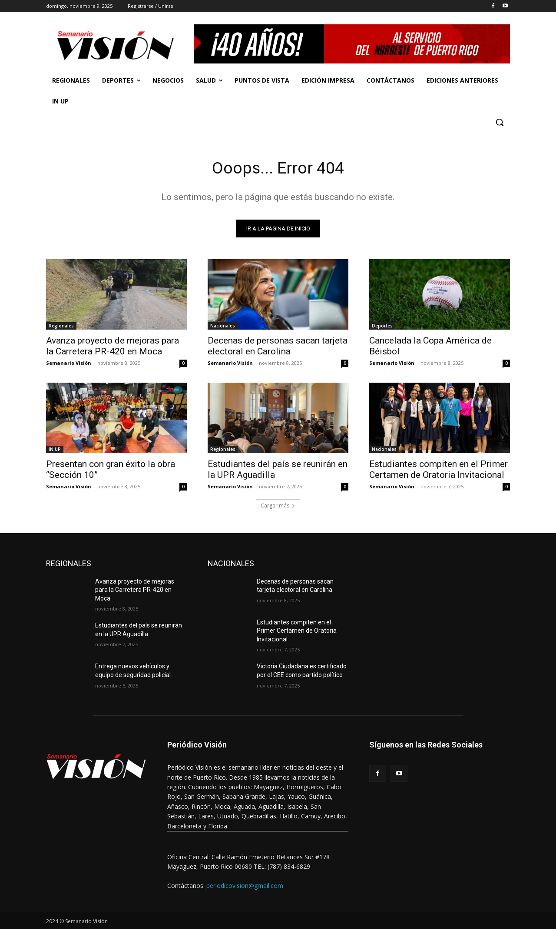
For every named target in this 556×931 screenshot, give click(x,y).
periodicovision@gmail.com (244, 887)
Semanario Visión (68, 364)
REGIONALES (68, 564)
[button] (499, 122)
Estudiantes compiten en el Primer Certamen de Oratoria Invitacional (438, 470)
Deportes (382, 327)
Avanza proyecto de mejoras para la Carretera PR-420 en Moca (112, 347)
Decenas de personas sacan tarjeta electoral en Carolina (278, 347)
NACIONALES (231, 564)
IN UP (55, 450)
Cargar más (278, 507)
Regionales (61, 327)
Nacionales (222, 327)
